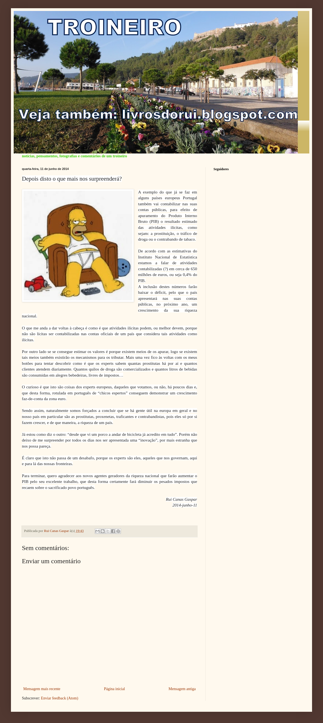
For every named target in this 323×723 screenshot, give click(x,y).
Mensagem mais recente (41, 689)
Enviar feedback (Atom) (59, 698)
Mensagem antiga (182, 689)
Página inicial (114, 689)
